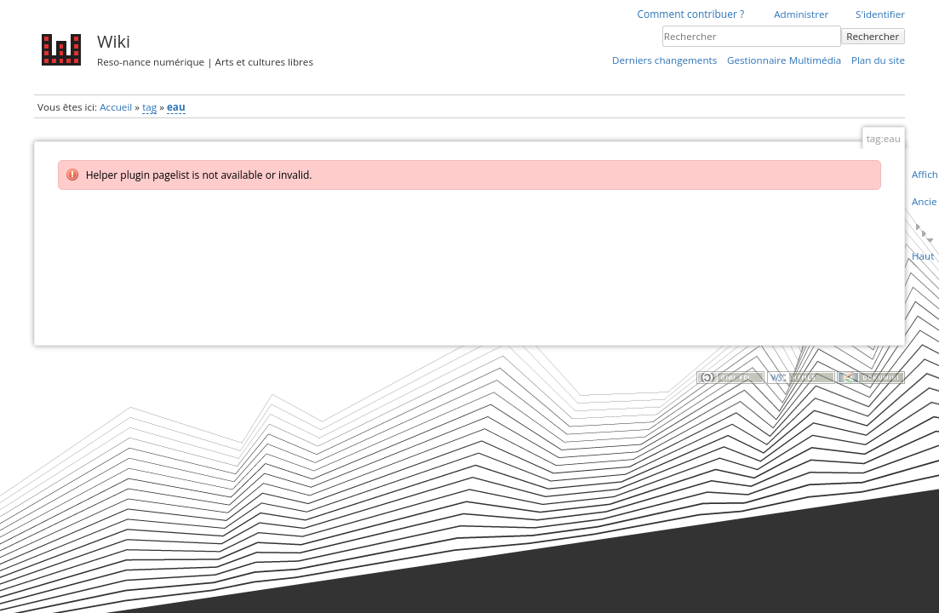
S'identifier (880, 14)
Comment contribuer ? (690, 14)
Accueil (116, 106)
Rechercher (872, 36)
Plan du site (878, 60)
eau (176, 106)
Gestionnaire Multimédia (784, 60)
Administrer (801, 14)
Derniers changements (664, 60)
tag (149, 106)
